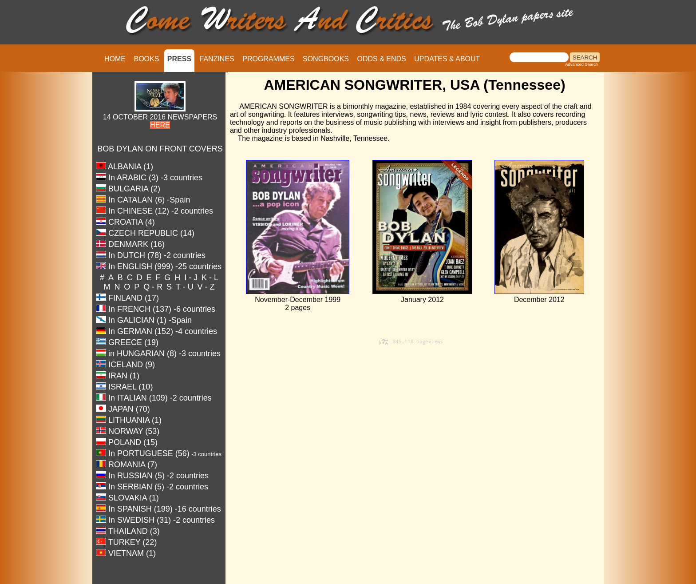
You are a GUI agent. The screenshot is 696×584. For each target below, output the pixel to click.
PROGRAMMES (268, 59)
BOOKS (146, 59)
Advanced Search (581, 64)
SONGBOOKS (326, 59)
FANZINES (217, 59)
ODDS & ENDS (381, 59)
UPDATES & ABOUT (447, 59)
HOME (115, 59)
